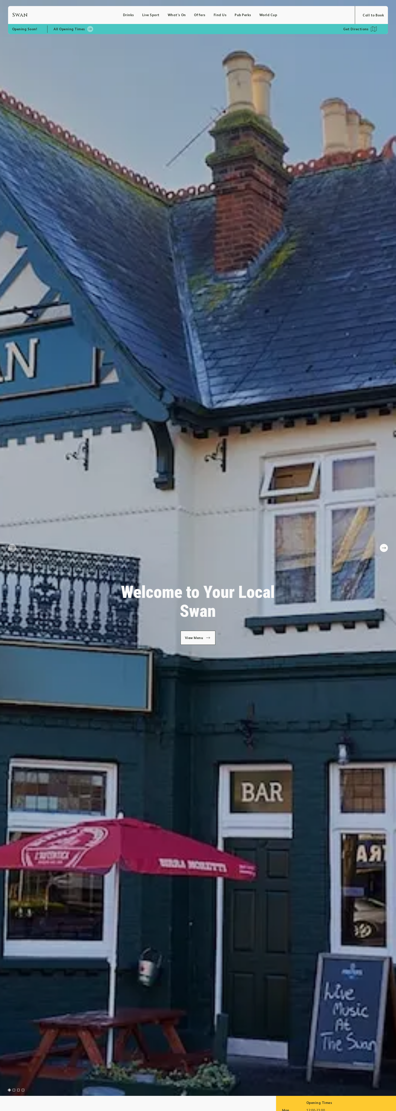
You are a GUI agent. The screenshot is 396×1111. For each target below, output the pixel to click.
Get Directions (356, 29)
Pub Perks (243, 15)
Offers (200, 15)
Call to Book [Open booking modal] (373, 15)
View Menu (198, 638)
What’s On (177, 15)
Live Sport (151, 15)
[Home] (67, 15)
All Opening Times (73, 29)
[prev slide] (12, 548)
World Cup (268, 15)
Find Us (220, 15)
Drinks (128, 15)
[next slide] (384, 548)
